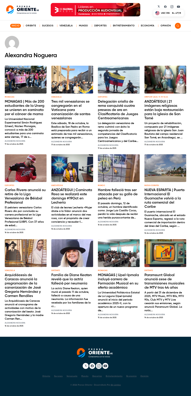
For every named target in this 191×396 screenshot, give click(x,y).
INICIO (15, 26)
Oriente (31, 26)
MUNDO (101, 185)
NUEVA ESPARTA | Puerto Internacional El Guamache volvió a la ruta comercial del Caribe (164, 198)
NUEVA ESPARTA (151, 185)
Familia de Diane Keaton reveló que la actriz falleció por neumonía (71, 279)
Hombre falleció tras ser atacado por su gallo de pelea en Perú (118, 194)
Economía (147, 26)
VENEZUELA (56, 97)
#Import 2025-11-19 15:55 (156, 97)
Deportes (100, 26)
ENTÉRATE (55, 270)
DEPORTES (102, 97)
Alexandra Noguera (15, 141)
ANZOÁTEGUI (57, 185)
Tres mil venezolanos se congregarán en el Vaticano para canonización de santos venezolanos (70, 110)
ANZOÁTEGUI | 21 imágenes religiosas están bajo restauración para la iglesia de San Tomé (164, 110)
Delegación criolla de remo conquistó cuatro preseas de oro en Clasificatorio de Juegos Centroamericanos (118, 110)
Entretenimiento (124, 26)
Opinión (166, 26)
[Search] (178, 26)
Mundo (83, 26)
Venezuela (66, 26)
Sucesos (47, 26)
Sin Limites (115, 385)
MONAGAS (9, 97)
